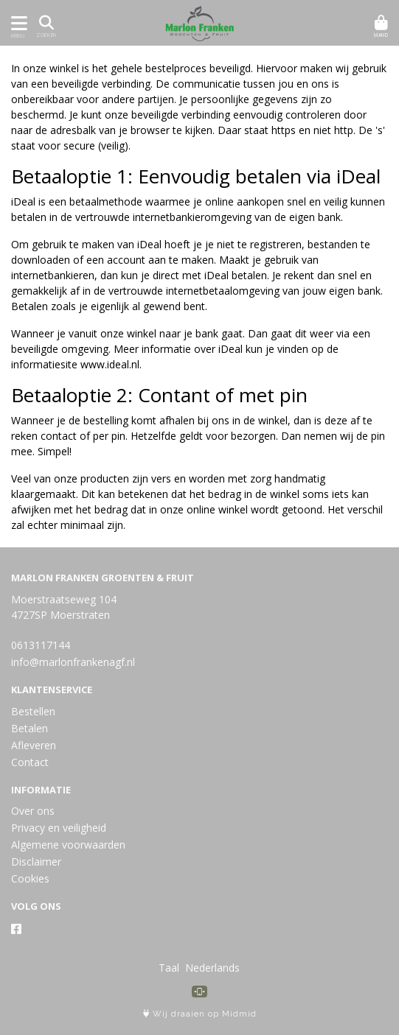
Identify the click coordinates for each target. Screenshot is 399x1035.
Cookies (30, 878)
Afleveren (33, 745)
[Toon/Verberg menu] (16, 23)
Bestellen (33, 711)
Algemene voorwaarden (68, 845)
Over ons (33, 811)
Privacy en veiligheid (58, 828)
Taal (169, 968)
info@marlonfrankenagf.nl (73, 662)
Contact (30, 762)
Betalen (29, 728)
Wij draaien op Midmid (200, 1014)
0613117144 (40, 645)
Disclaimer (36, 862)
